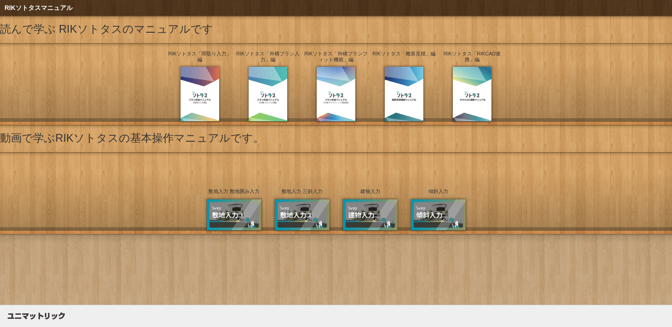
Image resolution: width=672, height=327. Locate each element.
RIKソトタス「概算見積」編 (404, 53)
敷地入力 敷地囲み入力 (234, 191)
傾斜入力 (438, 191)
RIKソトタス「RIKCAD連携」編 (472, 56)
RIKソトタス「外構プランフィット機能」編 (336, 56)
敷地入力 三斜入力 (302, 191)
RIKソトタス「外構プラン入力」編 (267, 56)
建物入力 (370, 191)
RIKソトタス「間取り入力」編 (199, 56)
